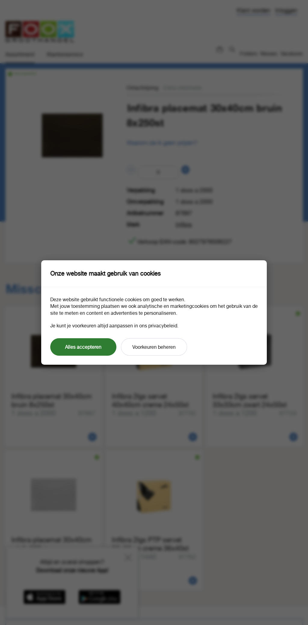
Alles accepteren (83, 347)
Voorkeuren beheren (154, 347)
